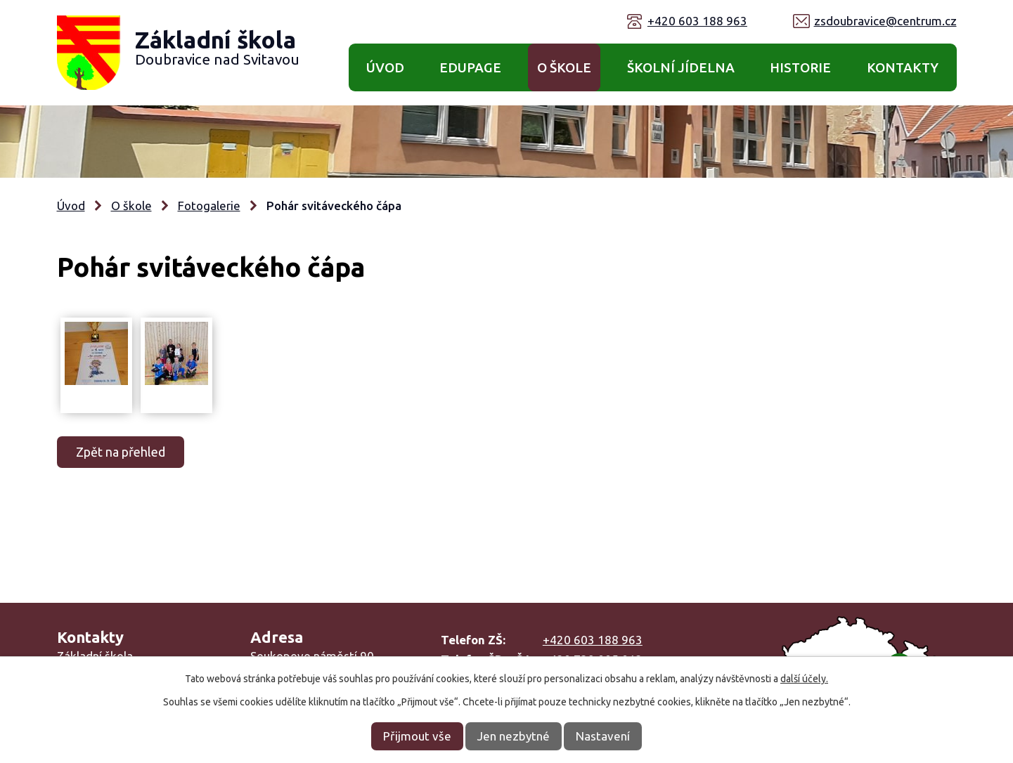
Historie (800, 67)
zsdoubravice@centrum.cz (885, 20)
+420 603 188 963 (697, 20)
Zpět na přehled (120, 452)
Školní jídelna (681, 67)
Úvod (385, 67)
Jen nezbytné (513, 736)
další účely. (804, 678)
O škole (564, 67)
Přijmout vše (417, 736)
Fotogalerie (209, 205)
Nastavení (603, 736)
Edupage (470, 67)
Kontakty (902, 67)
